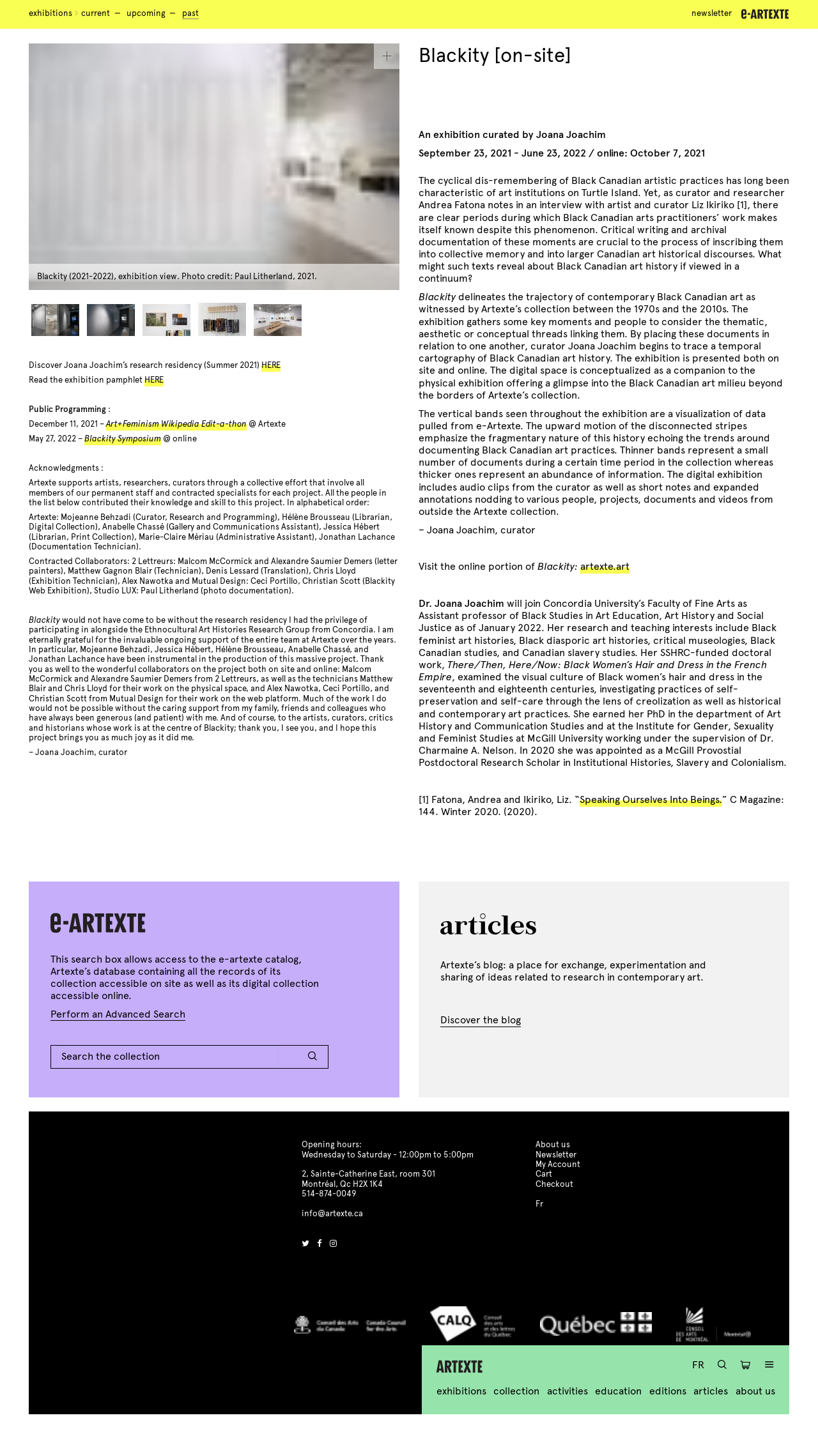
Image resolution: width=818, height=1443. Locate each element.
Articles (710, 1391)
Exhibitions (50, 13)
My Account (558, 1164)
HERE (271, 365)
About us (755, 1391)
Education (618, 1391)
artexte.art (604, 566)
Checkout (554, 1184)
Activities (567, 1391)
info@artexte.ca (332, 1214)
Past (190, 13)
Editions (667, 1391)
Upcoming (146, 13)
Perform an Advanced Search (117, 1014)
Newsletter (711, 13)
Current (95, 13)
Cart (544, 1174)
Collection (516, 1391)
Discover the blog (480, 1020)
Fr (698, 1365)
